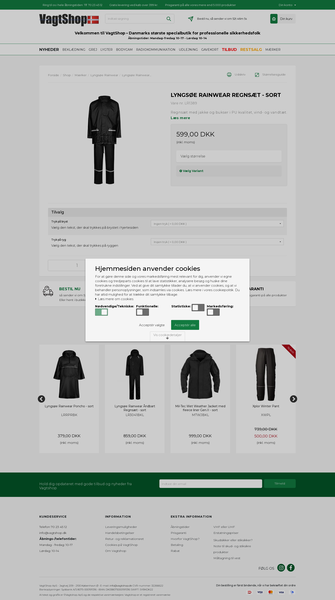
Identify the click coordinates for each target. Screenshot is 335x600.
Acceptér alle (185, 325)
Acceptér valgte (152, 325)
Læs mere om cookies (114, 299)
